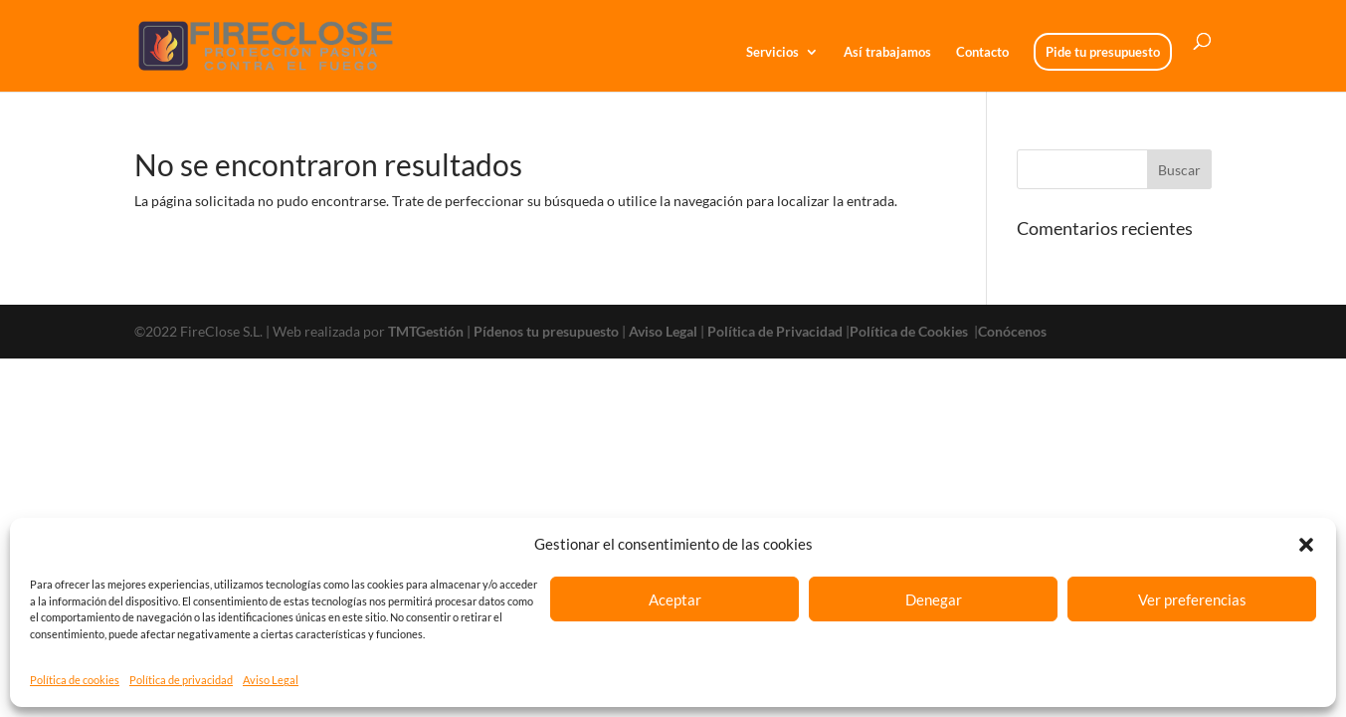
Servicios (772, 52)
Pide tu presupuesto (1103, 52)
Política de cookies (74, 679)
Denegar (933, 599)
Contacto (982, 52)
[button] (1306, 545)
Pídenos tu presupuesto (546, 331)
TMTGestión (426, 331)
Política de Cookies (910, 331)
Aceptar (675, 599)
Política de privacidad (181, 679)
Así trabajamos (887, 52)
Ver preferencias (1192, 599)
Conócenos (1012, 331)
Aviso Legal (270, 679)
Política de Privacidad (775, 331)
